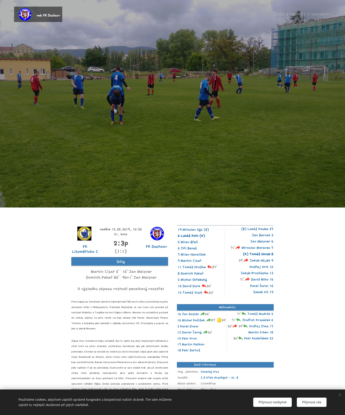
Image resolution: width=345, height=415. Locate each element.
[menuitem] (281, 14)
